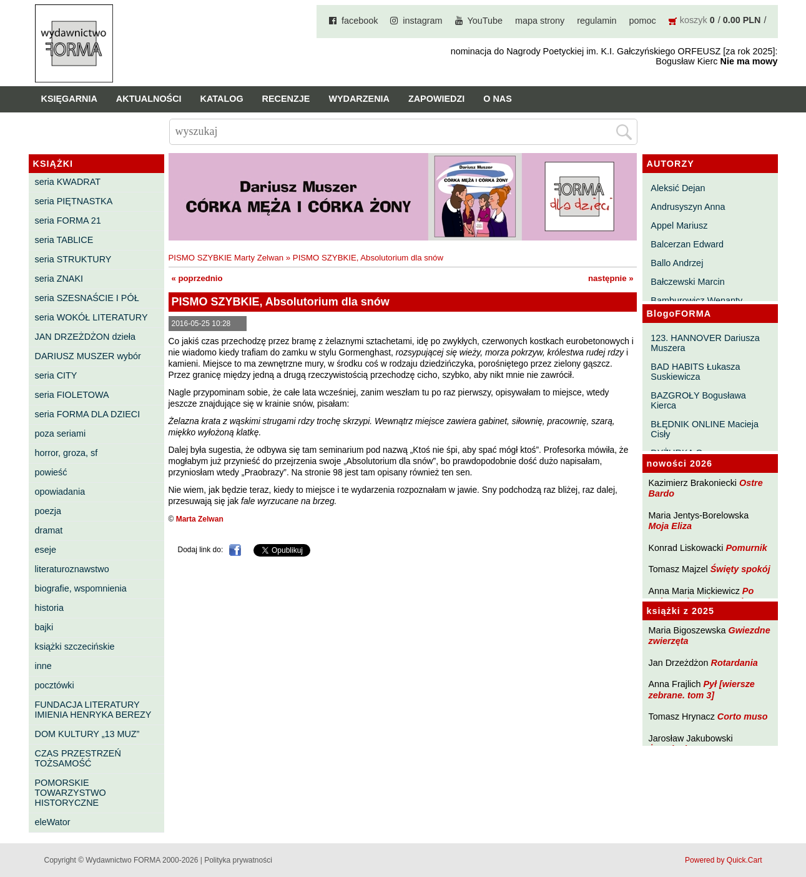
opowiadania (60, 492)
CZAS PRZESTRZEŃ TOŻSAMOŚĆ (78, 758)
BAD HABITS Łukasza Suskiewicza (695, 372)
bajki (44, 627)
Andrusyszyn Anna (688, 207)
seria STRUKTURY (73, 259)
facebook (360, 21)
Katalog (221, 99)
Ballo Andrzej (677, 263)
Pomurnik (746, 548)
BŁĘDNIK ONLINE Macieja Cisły (705, 429)
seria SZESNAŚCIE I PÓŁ (87, 298)
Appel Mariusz (679, 225)
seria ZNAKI (59, 279)
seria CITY (56, 375)
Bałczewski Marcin (687, 282)
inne (43, 666)
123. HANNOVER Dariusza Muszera (705, 343)
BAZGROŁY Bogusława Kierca (698, 400)
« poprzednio (197, 278)
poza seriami (60, 433)
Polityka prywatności (238, 860)
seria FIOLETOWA (72, 395)
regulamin (596, 21)
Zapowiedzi (436, 99)
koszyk (693, 20)
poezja (48, 511)
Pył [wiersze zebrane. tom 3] (702, 689)
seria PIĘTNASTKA (74, 201)
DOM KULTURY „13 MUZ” (87, 734)
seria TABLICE (64, 240)
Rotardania (733, 663)
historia (49, 608)
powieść (51, 472)
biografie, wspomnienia (81, 588)
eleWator (53, 822)
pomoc (642, 21)
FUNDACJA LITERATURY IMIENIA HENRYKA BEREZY (93, 710)
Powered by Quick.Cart (723, 860)
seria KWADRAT (68, 182)
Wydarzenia (359, 99)
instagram (422, 21)
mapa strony (539, 21)
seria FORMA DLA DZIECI (87, 414)
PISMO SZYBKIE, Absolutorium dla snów (368, 257)
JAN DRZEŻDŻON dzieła (85, 337)
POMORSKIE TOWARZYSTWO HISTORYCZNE (70, 793)
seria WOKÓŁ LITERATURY (91, 317)
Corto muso (742, 716)
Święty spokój (740, 569)
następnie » (611, 278)
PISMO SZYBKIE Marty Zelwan (226, 257)
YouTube (485, 21)
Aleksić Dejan (678, 188)
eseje (45, 550)
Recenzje (286, 99)
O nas (497, 99)
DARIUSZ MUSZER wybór (88, 356)
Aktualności (149, 99)
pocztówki (54, 685)
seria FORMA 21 (68, 220)
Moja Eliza (670, 526)
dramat (49, 530)
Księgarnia (69, 99)
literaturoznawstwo (72, 569)
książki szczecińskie (75, 647)
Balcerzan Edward (687, 244)
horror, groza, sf (66, 453)
